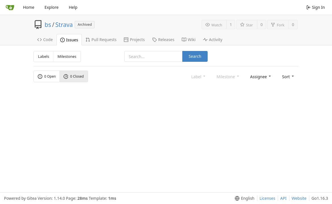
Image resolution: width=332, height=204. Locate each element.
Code (45, 39)
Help (73, 7)
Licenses (267, 198)
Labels (43, 56)
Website (299, 198)
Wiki (189, 39)
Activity (212, 39)
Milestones (67, 56)
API (283, 198)
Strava (64, 24)
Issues (69, 39)
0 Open (47, 76)
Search (195, 56)
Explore (52, 7)
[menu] (261, 76)
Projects (134, 39)
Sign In (315, 7)
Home (28, 7)
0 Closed (74, 76)
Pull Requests (100, 39)
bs (48, 24)
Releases (163, 39)
